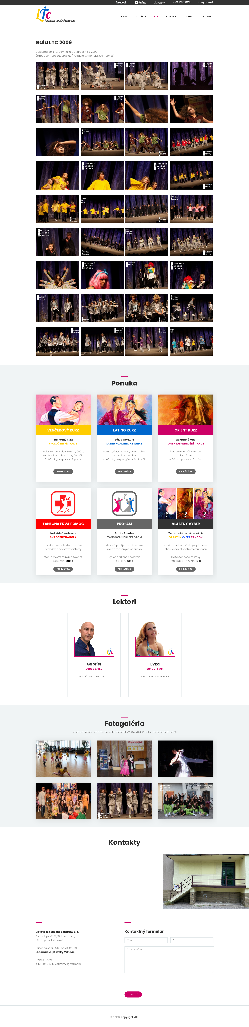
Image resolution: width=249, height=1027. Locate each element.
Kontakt (172, 16)
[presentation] (148, 982)
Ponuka (208, 16)
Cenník (190, 16)
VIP (156, 16)
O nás (124, 16)
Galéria (141, 16)
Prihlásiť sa (63, 471)
